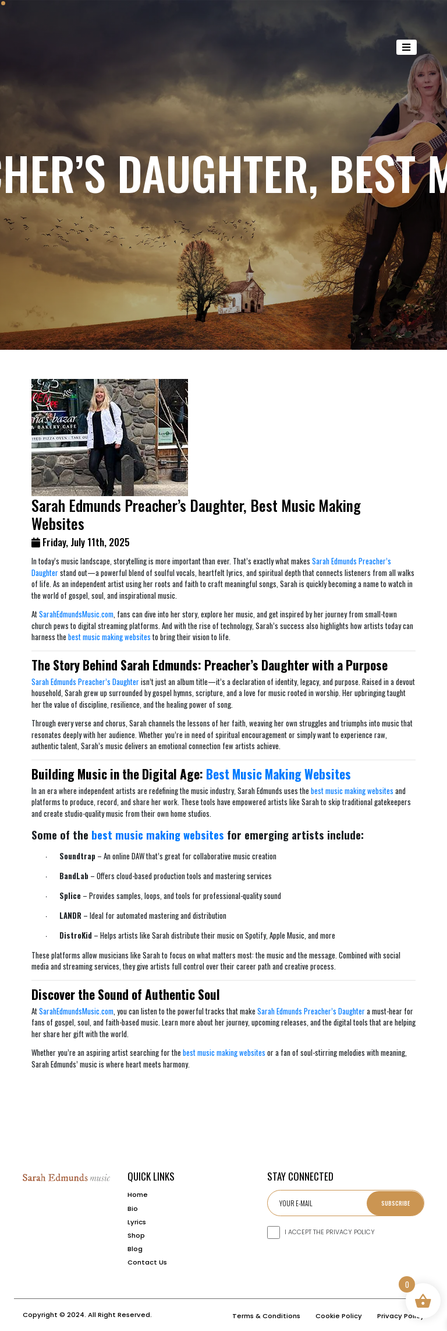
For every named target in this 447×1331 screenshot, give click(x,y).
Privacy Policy (400, 1316)
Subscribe (395, 1203)
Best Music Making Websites (278, 774)
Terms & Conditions (266, 1316)
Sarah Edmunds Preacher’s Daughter (85, 681)
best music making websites (109, 636)
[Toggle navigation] (406, 47)
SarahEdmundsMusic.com (76, 614)
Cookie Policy (338, 1316)
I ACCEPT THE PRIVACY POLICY (330, 1232)
